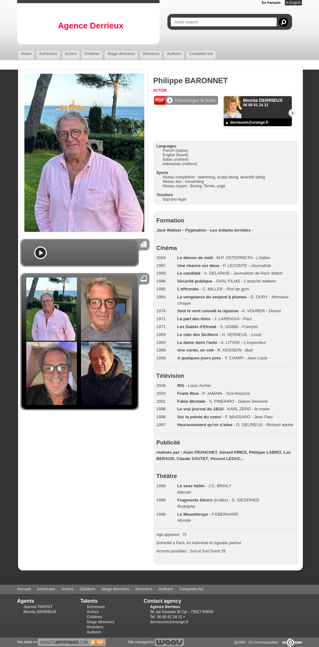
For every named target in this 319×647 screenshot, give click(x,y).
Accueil (24, 589)
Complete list (201, 54)
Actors (71, 54)
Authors (174, 54)
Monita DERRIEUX (39, 612)
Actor (159, 90)
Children (92, 54)
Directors (151, 54)
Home (26, 54)
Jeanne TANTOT (38, 607)
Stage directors (121, 54)
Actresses (48, 54)
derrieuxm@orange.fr (249, 122)
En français (271, 2)
